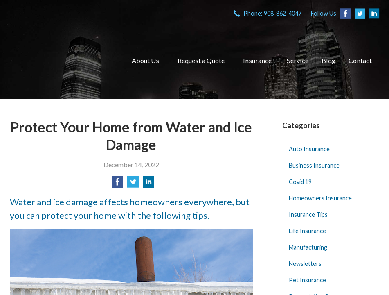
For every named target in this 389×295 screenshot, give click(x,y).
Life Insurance (307, 230)
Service (297, 60)
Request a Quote (201, 60)
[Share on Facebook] (117, 184)
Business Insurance (314, 165)
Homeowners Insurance (320, 198)
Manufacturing (308, 247)
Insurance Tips (308, 214)
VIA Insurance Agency (61, 60)
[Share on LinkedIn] (148, 184)
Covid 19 (300, 181)
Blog (328, 60)
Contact (360, 60)
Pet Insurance (307, 280)
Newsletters (305, 263)
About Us (145, 60)
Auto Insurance (309, 148)
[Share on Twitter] (133, 184)
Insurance (257, 60)
